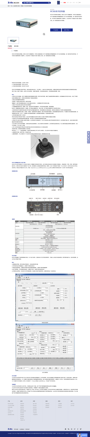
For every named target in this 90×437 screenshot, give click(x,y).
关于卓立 (72, 403)
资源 (68, 2)
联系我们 (27, 429)
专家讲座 (35, 409)
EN (79, 2)
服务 (71, 2)
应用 (61, 2)
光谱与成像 (10, 407)
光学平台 (9, 412)
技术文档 (16, 46)
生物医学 (22, 405)
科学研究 (22, 412)
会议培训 (35, 407)
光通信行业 (22, 420)
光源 (9, 409)
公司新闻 (60, 403)
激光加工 (22, 418)
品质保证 (47, 405)
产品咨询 (55, 30)
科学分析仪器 (10, 403)
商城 (65, 2)
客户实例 (35, 403)
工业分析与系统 (11, 405)
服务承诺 (47, 403)
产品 (58, 2)
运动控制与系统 (11, 414)
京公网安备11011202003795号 (75, 433)
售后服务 (47, 407)
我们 (77, 2)
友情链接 (22, 429)
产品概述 (10, 46)
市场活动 (60, 405)
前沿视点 (35, 405)
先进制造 (22, 416)
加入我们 (72, 405)
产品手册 (35, 412)
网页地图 (16, 429)
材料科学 (22, 403)
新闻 (74, 2)
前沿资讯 (60, 407)
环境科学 (22, 409)
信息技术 (22, 414)
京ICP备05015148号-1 (61, 433)
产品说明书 (35, 414)
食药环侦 (22, 407)
